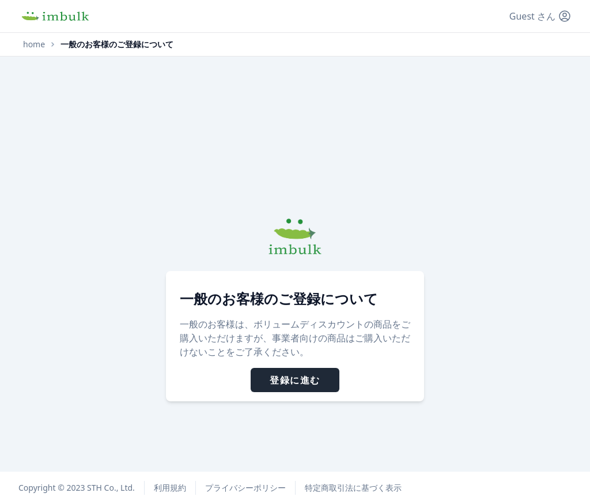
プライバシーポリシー (245, 487)
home (34, 44)
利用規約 (170, 487)
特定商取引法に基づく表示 (353, 487)
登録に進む (295, 380)
